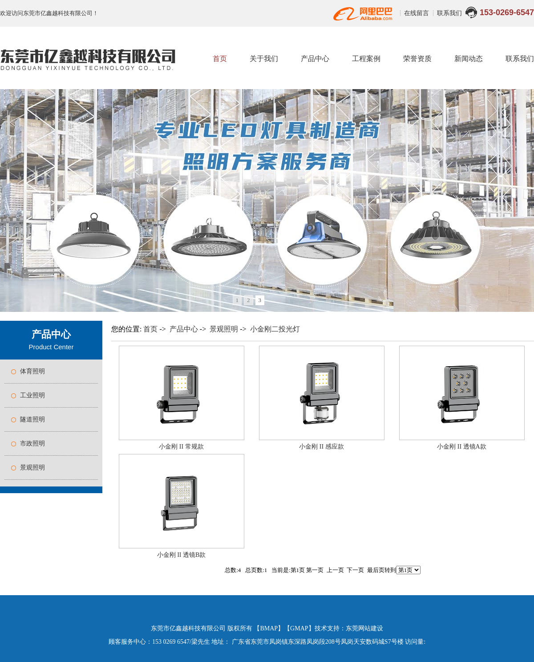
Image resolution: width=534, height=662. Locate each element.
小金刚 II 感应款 (321, 446)
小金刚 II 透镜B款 (181, 555)
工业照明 (32, 395)
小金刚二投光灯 (275, 329)
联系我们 (449, 13)
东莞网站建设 (364, 628)
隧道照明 (32, 419)
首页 (220, 58)
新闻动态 (468, 58)
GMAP (299, 628)
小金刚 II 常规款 (181, 446)
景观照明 (32, 467)
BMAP (269, 628)
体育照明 (32, 371)
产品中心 (315, 58)
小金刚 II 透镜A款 (461, 446)
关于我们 (264, 58)
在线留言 (417, 13)
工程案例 (366, 58)
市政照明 (32, 443)
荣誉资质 (417, 58)
